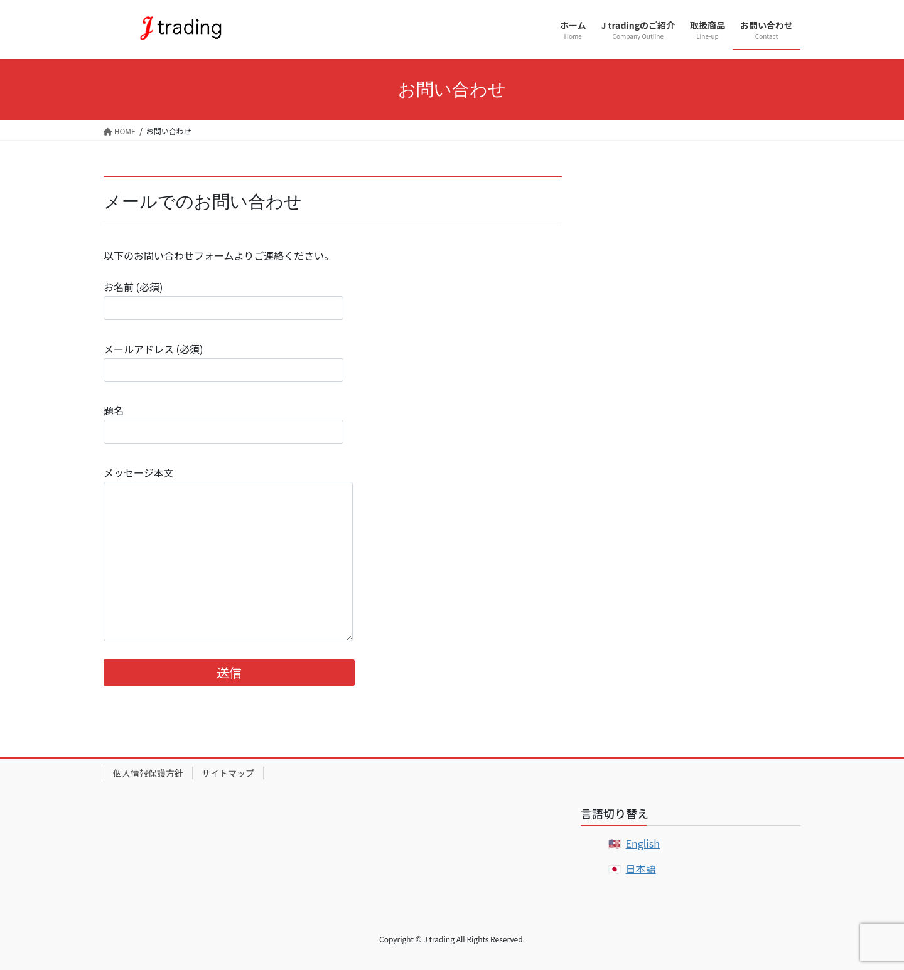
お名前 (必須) (223, 299)
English (643, 843)
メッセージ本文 (228, 553)
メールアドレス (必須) (223, 361)
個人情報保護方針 (148, 773)
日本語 (641, 868)
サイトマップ (228, 773)
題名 (223, 423)
